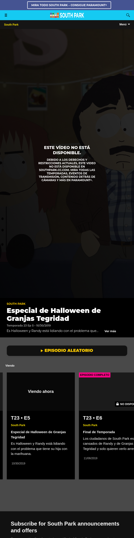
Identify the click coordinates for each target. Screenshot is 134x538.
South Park (16, 303)
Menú (123, 24)
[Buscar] (128, 15)
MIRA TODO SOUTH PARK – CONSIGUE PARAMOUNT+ (69, 5)
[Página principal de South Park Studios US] (67, 17)
